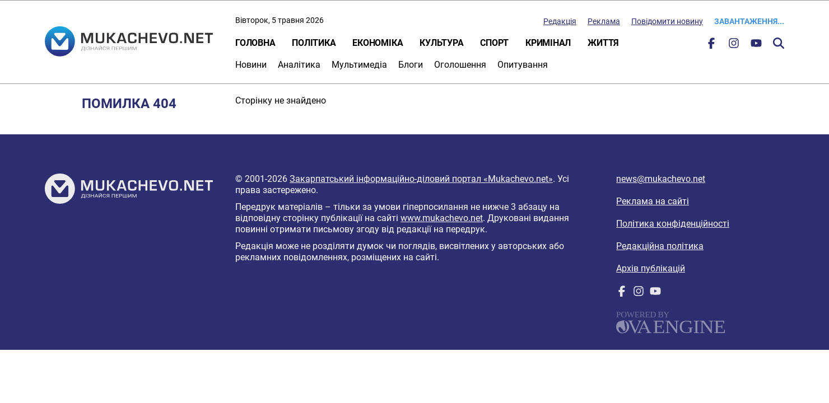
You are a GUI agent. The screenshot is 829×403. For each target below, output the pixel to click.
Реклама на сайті (652, 201)
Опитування (522, 64)
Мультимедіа (359, 64)
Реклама (604, 21)
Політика (314, 43)
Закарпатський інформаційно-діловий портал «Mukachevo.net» (421, 179)
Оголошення (460, 64)
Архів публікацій (650, 268)
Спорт (494, 43)
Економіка (377, 43)
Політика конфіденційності (672, 223)
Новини (251, 64)
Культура (441, 43)
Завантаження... (749, 21)
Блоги (410, 64)
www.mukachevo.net (441, 218)
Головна (255, 43)
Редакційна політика (660, 246)
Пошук (778, 43)
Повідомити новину (667, 21)
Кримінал (548, 43)
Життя (603, 43)
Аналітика (299, 64)
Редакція (559, 21)
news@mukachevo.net (660, 179)
